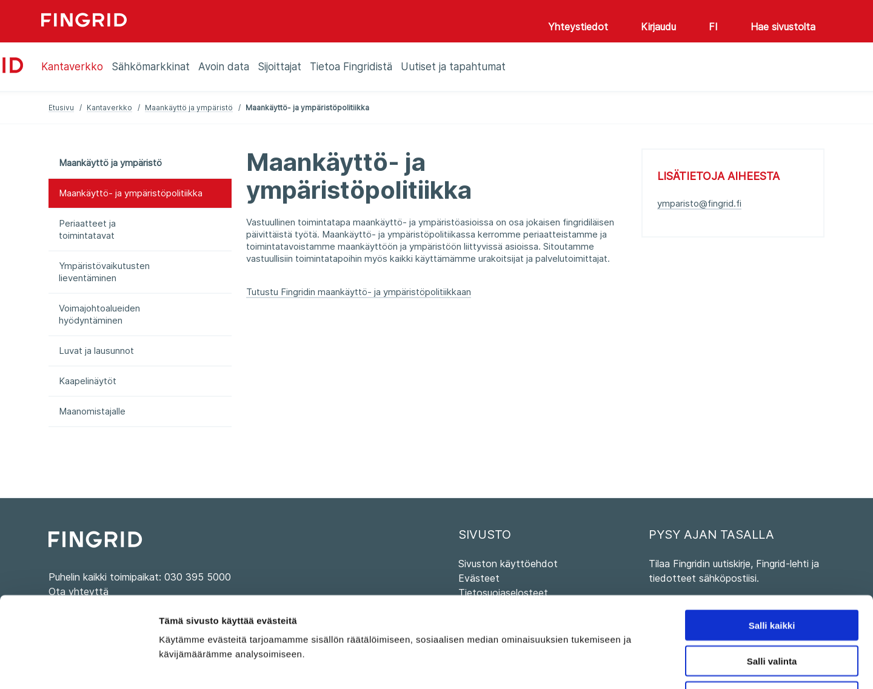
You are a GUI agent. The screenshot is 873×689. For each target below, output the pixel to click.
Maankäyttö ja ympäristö (189, 107)
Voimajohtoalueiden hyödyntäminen (99, 314)
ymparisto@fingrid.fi (699, 203)
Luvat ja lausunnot (96, 350)
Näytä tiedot (648, 665)
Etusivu (61, 107)
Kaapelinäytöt (87, 381)
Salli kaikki (772, 540)
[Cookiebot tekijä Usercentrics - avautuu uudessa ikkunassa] (78, 665)
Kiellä (772, 612)
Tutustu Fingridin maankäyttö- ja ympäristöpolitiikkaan (358, 292)
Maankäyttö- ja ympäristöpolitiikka (130, 193)
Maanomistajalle (92, 411)
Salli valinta (772, 576)
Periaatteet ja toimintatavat (87, 229)
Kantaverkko (109, 107)
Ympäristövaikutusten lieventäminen (104, 272)
